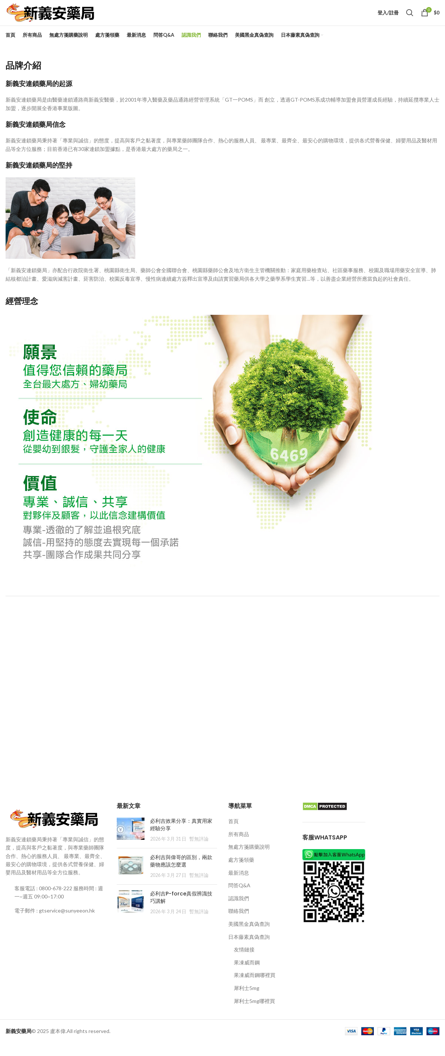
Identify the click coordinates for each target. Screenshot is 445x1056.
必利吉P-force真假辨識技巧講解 (181, 910)
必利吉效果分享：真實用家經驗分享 (181, 838)
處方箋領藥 (241, 872)
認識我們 (238, 911)
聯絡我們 (238, 924)
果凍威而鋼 (247, 975)
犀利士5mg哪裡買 (254, 1014)
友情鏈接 (244, 963)
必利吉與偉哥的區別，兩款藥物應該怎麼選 (181, 874)
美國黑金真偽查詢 (249, 937)
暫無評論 (199, 852)
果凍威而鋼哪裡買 (254, 988)
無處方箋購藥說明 (249, 860)
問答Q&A (239, 898)
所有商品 (238, 847)
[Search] (409, 19)
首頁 (233, 834)
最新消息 (238, 885)
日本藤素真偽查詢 (249, 950)
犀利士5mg (246, 1001)
